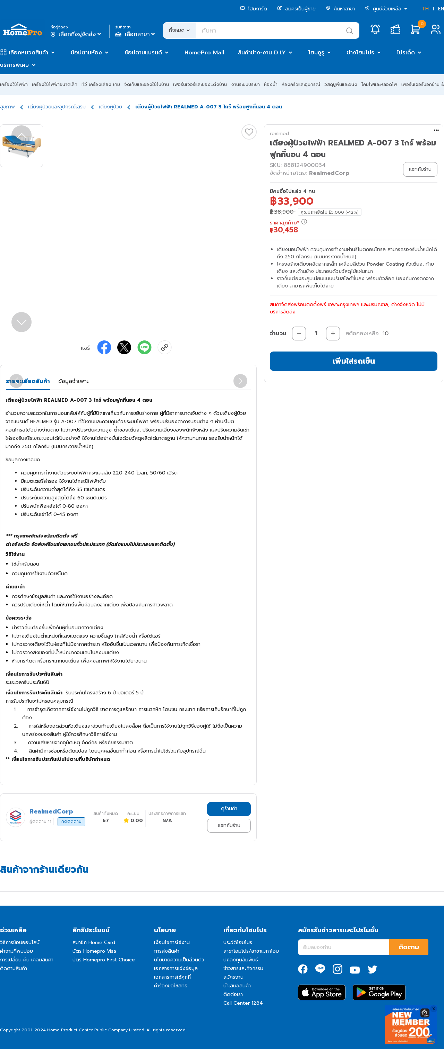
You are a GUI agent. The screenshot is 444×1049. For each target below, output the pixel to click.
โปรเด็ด (406, 52)
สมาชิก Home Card (93, 942)
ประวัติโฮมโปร (237, 942)
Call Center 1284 (243, 1003)
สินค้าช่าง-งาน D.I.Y (262, 52)
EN (441, 8)
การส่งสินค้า (166, 951)
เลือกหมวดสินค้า (28, 52)
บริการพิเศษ (14, 65)
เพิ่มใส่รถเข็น (354, 361)
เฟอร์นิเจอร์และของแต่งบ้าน (200, 84)
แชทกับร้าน (229, 825)
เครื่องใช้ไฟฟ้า (14, 84)
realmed (279, 133)
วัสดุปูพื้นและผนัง (340, 84)
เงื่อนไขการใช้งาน (172, 942)
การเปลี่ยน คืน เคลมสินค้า (26, 959)
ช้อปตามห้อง (86, 52)
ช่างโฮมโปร (360, 52)
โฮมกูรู (316, 52)
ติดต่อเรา (233, 994)
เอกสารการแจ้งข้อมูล (176, 968)
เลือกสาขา (135, 34)
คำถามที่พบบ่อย (16, 951)
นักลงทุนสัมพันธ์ (240, 959)
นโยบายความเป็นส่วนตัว (179, 959)
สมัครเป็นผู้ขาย (296, 8)
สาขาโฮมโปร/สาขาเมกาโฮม (251, 951)
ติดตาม (409, 947)
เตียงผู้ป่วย (110, 106)
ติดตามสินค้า (13, 968)
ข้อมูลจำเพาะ (73, 381)
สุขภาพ (7, 106)
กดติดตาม (71, 821)
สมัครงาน (233, 977)
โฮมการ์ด (253, 8)
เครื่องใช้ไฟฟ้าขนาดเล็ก (54, 84)
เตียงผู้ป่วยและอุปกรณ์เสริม (57, 106)
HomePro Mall (204, 52)
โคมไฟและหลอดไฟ (379, 84)
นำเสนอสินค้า (237, 985)
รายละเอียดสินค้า (28, 381)
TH (425, 8)
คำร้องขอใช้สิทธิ (170, 985)
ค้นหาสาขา (340, 8)
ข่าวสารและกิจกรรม (243, 968)
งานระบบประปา (245, 84)
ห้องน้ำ (271, 84)
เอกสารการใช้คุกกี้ (172, 977)
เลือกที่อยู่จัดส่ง (76, 34)
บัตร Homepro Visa (94, 951)
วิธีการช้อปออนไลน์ (20, 942)
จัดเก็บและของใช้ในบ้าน (146, 84)
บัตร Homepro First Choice (103, 959)
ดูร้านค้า (229, 808)
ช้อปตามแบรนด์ (143, 52)
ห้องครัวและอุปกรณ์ (301, 84)
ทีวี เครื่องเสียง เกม (101, 84)
